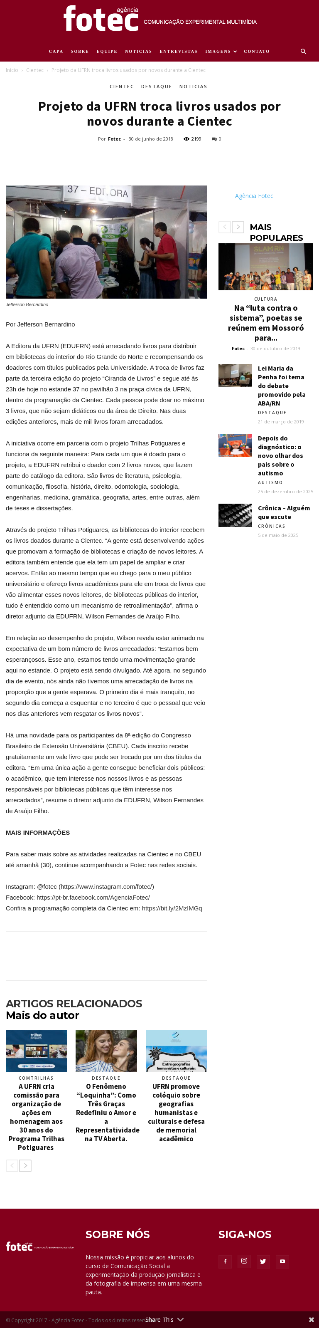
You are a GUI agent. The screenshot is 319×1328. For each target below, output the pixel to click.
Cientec (35, 70)
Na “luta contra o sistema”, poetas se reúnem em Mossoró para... (266, 322)
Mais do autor (42, 1015)
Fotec (114, 139)
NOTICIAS (138, 51)
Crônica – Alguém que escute (284, 512)
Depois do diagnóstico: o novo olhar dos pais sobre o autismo (280, 455)
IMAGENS (221, 51)
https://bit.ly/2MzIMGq (172, 908)
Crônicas (272, 526)
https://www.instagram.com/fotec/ (106, 886)
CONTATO (257, 51)
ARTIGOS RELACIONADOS (74, 1003)
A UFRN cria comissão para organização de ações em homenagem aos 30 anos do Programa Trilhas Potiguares (36, 1117)
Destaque (156, 86)
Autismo (270, 482)
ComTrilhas (36, 1078)
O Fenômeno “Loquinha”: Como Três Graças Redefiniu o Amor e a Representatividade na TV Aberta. (108, 1112)
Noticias (193, 86)
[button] (303, 52)
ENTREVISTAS (179, 51)
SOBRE (80, 51)
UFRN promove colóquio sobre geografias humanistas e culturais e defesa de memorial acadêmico (176, 1112)
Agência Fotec (254, 196)
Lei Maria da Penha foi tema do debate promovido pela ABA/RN (282, 385)
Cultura (266, 299)
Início (12, 70)
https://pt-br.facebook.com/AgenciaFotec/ (93, 897)
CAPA (56, 51)
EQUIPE (107, 51)
